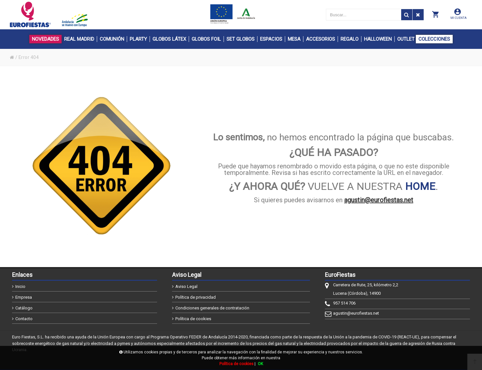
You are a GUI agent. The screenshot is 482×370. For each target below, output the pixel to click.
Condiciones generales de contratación (212, 308)
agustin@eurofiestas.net (378, 200)
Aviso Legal (186, 286)
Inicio (20, 286)
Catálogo (24, 308)
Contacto (24, 318)
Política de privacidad (195, 297)
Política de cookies (193, 318)
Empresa (23, 297)
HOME (420, 186)
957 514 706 (344, 303)
